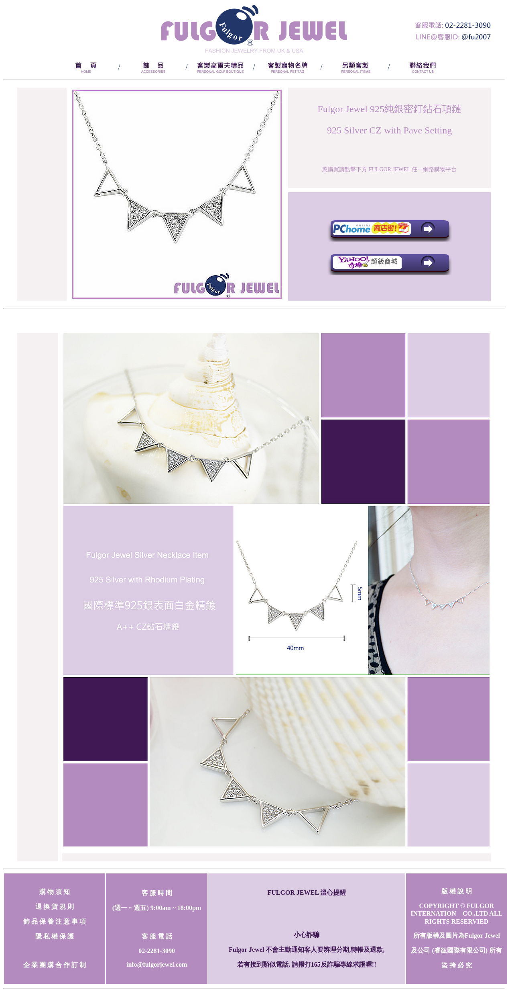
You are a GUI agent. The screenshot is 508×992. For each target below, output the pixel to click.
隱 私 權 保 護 (54, 936)
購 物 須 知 (54, 891)
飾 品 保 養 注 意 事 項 (54, 921)
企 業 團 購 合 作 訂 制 (54, 964)
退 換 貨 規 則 (54, 906)
